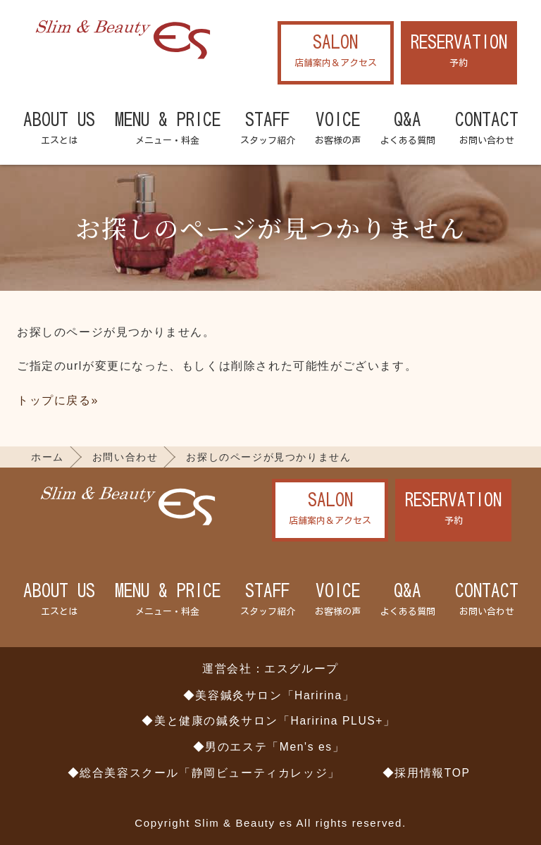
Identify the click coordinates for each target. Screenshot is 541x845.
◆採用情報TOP (427, 773)
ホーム (47, 457)
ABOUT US (59, 129)
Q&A (407, 129)
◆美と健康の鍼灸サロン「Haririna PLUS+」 (268, 721)
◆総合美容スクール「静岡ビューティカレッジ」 (204, 773)
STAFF (267, 129)
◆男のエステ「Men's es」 (269, 747)
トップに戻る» (58, 400)
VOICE (338, 129)
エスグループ (301, 669)
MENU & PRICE (167, 129)
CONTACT (486, 129)
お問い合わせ (125, 457)
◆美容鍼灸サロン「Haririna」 (269, 695)
